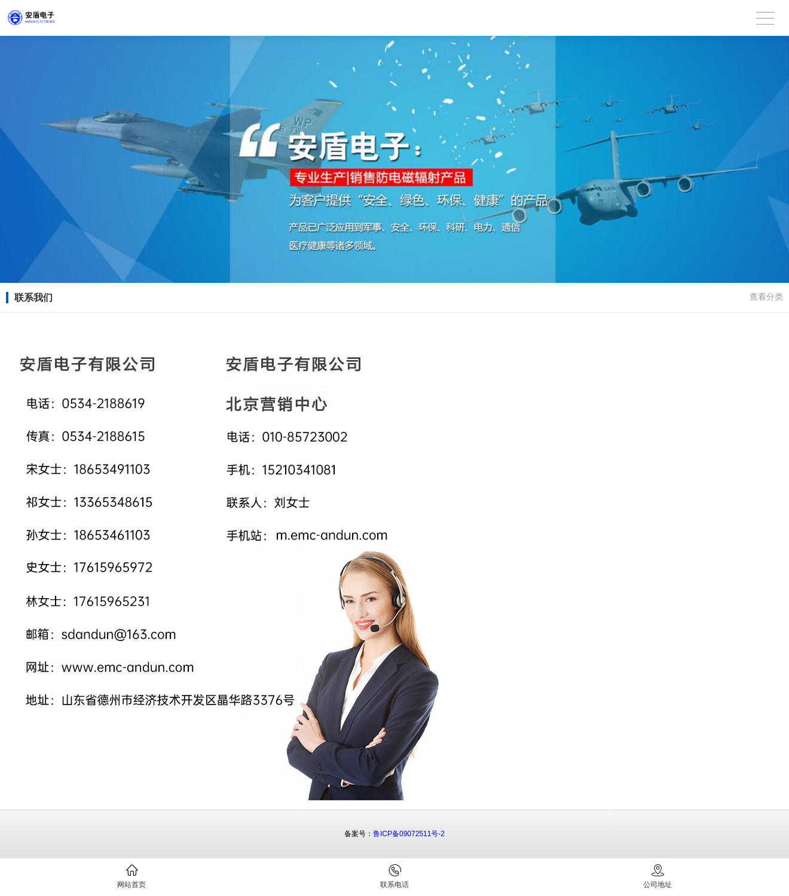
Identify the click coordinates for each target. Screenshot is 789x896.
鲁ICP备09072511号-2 (409, 834)
